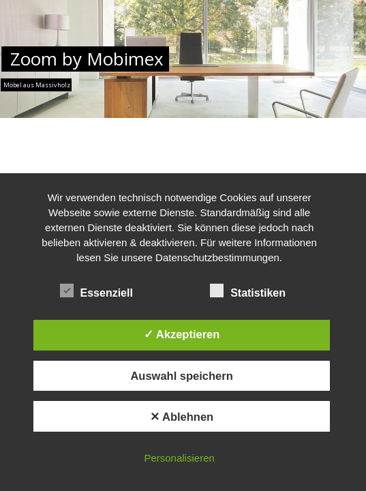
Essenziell (102, 291)
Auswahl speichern (181, 376)
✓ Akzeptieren (182, 334)
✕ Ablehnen (181, 417)
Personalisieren (179, 458)
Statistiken (253, 291)
